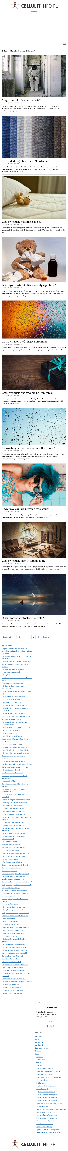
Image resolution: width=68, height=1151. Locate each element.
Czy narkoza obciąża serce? (11, 924)
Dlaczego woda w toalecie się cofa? (23, 618)
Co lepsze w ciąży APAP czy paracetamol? (16, 885)
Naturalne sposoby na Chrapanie (48, 1121)
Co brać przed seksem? (10, 921)
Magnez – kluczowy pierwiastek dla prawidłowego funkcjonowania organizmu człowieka (17, 651)
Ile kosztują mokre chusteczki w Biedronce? (28, 448)
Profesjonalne (41, 1060)
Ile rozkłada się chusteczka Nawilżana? (25, 161)
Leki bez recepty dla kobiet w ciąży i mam (51, 1109)
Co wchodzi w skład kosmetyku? (13, 933)
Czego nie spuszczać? (9, 733)
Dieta (37, 1039)
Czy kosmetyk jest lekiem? (11, 850)
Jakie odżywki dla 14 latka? (11, 962)
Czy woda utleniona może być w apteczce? (17, 982)
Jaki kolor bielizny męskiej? (11, 730)
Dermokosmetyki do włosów (47, 1100)
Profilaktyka (39, 1045)
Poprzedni (7, 637)
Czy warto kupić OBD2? (10, 859)
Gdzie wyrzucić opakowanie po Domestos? (27, 393)
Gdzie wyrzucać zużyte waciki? (12, 990)
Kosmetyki (39, 1042)
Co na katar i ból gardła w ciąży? (13, 825)
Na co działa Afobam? (9, 781)
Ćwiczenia (38, 1036)
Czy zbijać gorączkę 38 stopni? (12, 956)
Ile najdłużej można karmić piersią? (14, 761)
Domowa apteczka (42, 1106)
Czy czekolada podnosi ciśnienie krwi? (15, 705)
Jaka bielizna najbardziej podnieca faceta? (16, 661)
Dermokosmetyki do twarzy (47, 1097)
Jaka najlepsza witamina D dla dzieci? (15, 916)
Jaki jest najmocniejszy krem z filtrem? (15, 950)
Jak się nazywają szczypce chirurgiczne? (16, 727)
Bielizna (39, 1065)
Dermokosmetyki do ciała (46, 1092)
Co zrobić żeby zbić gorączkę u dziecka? (16, 750)
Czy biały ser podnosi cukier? (12, 868)
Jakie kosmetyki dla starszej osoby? (14, 907)
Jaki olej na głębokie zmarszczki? (13, 713)
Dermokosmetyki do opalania (48, 1095)
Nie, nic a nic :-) (43, 1017)
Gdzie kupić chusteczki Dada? (12, 862)
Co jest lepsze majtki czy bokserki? (14, 833)
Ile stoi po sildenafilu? (9, 936)
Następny (46, 637)
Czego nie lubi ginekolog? (11, 888)
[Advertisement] (34, 26)
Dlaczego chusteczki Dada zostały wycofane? (29, 285)
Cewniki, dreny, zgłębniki (45, 1068)
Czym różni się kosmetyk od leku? (14, 808)
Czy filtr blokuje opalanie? (11, 959)
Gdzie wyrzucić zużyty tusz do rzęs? (23, 560)
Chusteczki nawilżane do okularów (48, 1077)
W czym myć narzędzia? (10, 904)
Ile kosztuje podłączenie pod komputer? (16, 853)
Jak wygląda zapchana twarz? (12, 910)
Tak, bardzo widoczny (45, 1012)
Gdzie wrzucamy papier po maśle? (14, 979)
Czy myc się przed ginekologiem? (13, 822)
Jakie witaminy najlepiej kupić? (12, 805)
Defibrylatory (41, 1083)
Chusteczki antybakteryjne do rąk (48, 1071)
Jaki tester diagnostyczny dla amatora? (15, 753)
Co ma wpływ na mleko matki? (12, 968)
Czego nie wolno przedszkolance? (14, 814)
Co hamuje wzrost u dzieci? (11, 987)
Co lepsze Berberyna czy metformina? (15, 913)
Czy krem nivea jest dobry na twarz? (14, 947)
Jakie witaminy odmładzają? (11, 702)
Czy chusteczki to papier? (11, 699)
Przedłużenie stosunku (44, 1124)
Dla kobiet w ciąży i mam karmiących (49, 1103)
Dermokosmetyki (42, 1089)
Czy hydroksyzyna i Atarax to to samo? (15, 767)
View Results (50, 1026)
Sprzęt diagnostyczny (44, 1127)
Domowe (39, 1057)
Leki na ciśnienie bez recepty (46, 1115)
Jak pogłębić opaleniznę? (10, 675)
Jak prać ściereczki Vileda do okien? (14, 856)
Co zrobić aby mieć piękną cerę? (13, 736)
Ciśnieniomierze (42, 1080)
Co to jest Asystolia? (9, 919)
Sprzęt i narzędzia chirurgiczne (47, 1130)
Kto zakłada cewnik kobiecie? (12, 719)
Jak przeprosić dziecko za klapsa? (13, 944)
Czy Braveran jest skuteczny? (12, 773)
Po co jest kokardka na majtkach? (13, 847)
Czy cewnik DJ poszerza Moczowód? (14, 953)
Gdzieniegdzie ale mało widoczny (49, 1014)
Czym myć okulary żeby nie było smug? (25, 509)
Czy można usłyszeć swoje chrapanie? (15, 965)
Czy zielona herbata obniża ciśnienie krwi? (17, 882)
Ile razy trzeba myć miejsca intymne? (24, 341)
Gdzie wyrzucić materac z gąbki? (21, 221)
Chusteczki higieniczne (44, 1074)
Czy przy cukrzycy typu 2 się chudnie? (15, 874)
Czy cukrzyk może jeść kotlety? (13, 970)
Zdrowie (38, 1062)
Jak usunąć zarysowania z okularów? (14, 803)
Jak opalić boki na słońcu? (11, 770)
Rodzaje (38, 1051)
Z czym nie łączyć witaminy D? (12, 930)
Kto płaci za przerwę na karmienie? (14, 891)
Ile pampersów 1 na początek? (12, 683)
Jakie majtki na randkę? (10, 842)
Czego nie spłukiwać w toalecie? (21, 100)
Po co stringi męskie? (9, 871)
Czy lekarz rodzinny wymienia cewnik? (15, 747)
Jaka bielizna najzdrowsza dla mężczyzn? (16, 927)
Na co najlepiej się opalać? (11, 844)
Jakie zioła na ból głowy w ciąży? (13, 811)
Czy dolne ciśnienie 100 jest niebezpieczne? (17, 764)
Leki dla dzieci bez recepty (45, 1112)
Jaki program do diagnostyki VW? (13, 696)
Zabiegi (37, 1054)
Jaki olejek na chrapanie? (10, 984)
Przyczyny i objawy (42, 1048)
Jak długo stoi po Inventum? (12, 993)
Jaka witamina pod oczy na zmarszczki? (16, 800)
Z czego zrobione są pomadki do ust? (15, 865)
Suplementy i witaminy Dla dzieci (48, 1132)
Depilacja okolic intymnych (46, 1086)
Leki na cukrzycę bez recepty (46, 1118)
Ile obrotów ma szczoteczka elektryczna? (16, 716)
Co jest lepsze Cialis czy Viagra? (13, 744)
